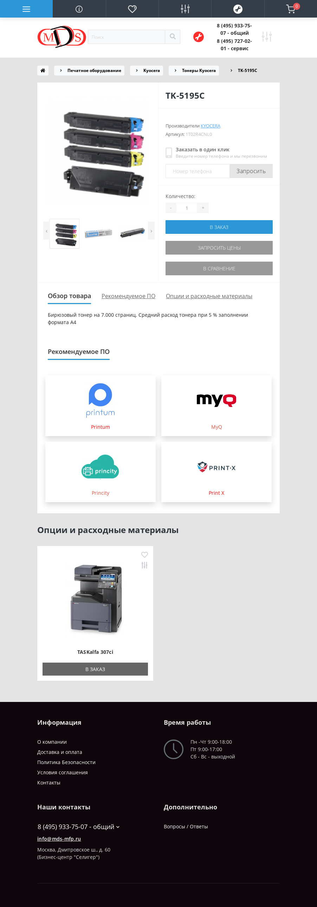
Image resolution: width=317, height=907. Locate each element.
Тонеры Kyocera (199, 70)
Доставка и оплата (59, 752)
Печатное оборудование (94, 70)
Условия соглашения (62, 772)
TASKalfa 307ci (95, 652)
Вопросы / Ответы (186, 826)
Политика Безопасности (66, 762)
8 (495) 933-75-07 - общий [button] (78, 827)
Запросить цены (219, 247)
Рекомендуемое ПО (128, 296)
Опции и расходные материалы (209, 296)
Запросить (251, 171)
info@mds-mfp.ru (59, 838)
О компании (52, 741)
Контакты (48, 782)
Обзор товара (69, 295)
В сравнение (219, 268)
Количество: (180, 196)
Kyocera (151, 70)
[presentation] (46, 230)
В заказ (219, 227)
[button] (234, 29)
